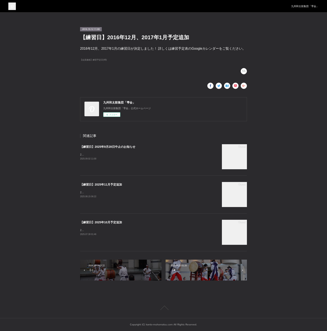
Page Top (163, 308)
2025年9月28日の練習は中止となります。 (103, 154)
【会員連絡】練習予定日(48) (93, 60)
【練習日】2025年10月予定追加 (101, 222)
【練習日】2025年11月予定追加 (101, 184)
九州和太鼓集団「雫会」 (305, 6)
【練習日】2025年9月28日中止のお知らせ (107, 146)
